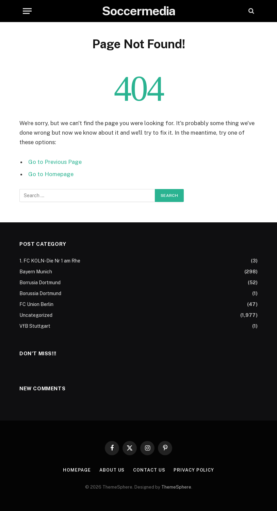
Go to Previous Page (55, 161)
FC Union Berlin (36, 304)
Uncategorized (35, 315)
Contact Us (149, 470)
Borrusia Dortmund (40, 282)
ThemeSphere (176, 487)
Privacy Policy (194, 470)
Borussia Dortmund (40, 293)
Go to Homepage (51, 174)
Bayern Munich (35, 271)
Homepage (77, 470)
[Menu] (27, 11)
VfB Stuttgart (34, 326)
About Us (112, 470)
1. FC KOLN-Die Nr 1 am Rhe (49, 260)
